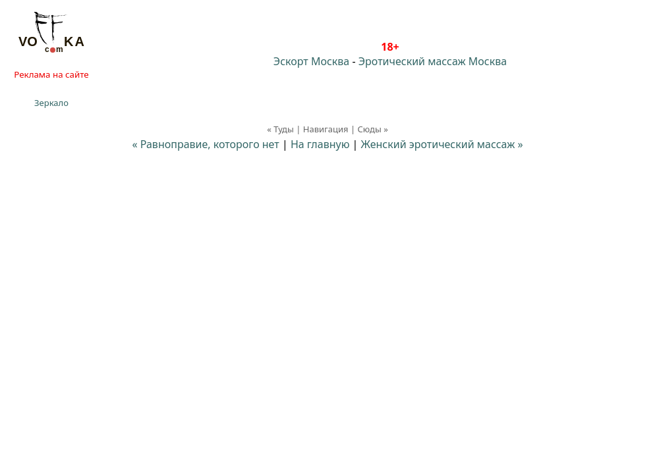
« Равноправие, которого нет (205, 144)
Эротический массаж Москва (432, 61)
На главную (320, 144)
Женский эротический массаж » (442, 144)
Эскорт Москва (311, 61)
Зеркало (51, 103)
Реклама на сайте (51, 74)
